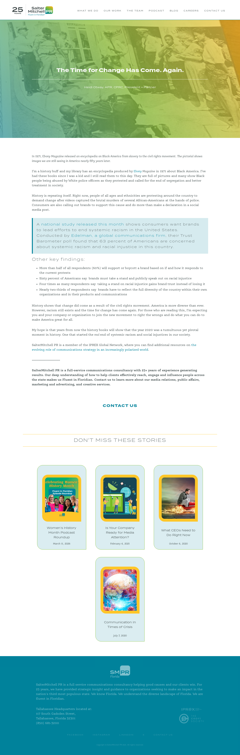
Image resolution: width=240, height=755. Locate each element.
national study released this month (82, 224)
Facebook (75, 734)
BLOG (174, 10)
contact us (163, 734)
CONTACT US (214, 10)
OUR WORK (113, 10)
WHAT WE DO (87, 10)
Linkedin (126, 734)
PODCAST (156, 10)
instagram (101, 734)
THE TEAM (135, 10)
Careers (191, 10)
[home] (32, 10)
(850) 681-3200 (47, 723)
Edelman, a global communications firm (118, 235)
